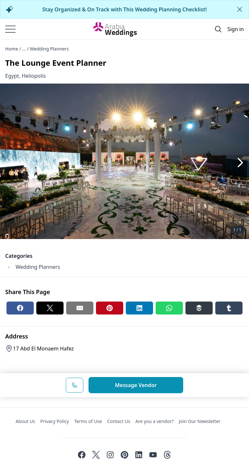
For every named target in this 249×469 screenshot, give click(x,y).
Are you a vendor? (155, 421)
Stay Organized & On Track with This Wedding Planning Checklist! (124, 9)
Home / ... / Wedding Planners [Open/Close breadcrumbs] (37, 49)
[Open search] (218, 29)
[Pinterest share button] (109, 308)
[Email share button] (79, 308)
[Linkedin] (139, 455)
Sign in (235, 29)
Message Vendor (136, 385)
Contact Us (118, 421)
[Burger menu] (10, 29)
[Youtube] (153, 455)
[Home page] (115, 29)
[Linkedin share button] (139, 308)
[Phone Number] (74, 385)
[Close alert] (240, 9)
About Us (25, 421)
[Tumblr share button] (229, 308)
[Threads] (167, 455)
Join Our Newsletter (199, 421)
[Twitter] (96, 455)
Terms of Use (88, 421)
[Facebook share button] (20, 308)
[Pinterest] (124, 455)
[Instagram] (110, 455)
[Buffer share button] (199, 308)
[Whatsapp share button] (169, 308)
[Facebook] (82, 455)
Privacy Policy (54, 421)
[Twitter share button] (50, 308)
